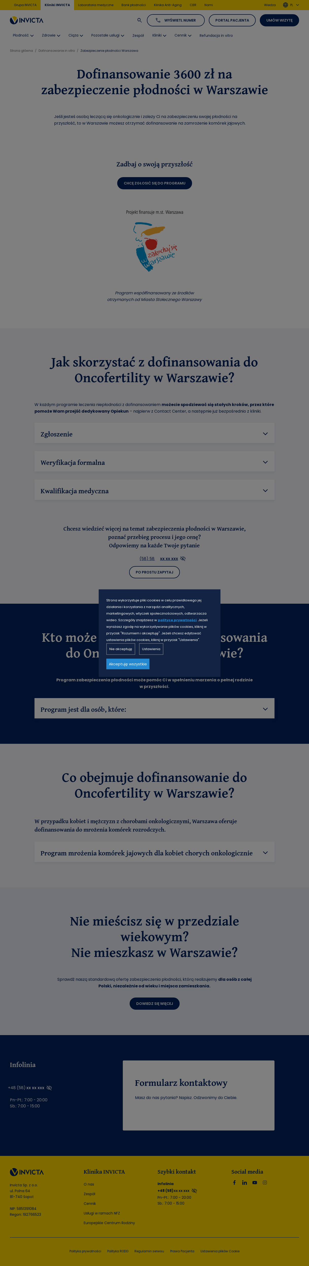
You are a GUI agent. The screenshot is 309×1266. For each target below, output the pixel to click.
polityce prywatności (177, 619)
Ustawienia (151, 648)
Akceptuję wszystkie (128, 663)
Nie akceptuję (120, 648)
